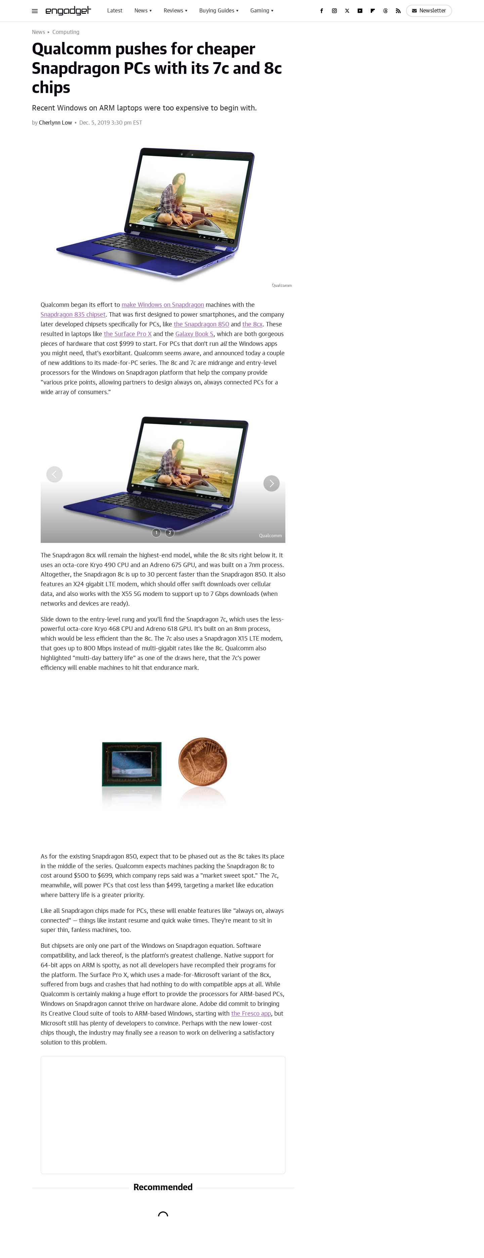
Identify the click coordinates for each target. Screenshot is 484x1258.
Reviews (173, 10)
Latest (114, 10)
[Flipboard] (373, 11)
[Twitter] (347, 11)
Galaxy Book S (194, 334)
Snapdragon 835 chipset (73, 315)
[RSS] (398, 11)
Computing (66, 32)
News (141, 10)
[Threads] (385, 11)
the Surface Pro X (128, 334)
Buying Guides (216, 10)
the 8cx (252, 325)
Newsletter (429, 10)
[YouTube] (360, 11)
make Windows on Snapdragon (163, 305)
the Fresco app (251, 1014)
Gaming (259, 10)
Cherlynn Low (55, 123)
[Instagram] (334, 11)
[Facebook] (322, 11)
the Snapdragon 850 (201, 325)
